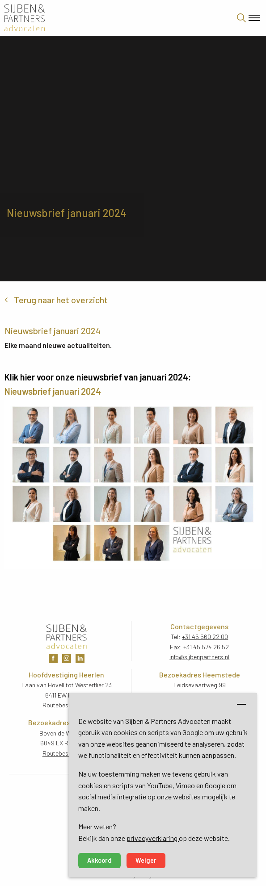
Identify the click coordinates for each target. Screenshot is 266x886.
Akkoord (99, 860)
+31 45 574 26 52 (206, 647)
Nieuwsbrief (28, 391)
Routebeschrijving (66, 705)
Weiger (145, 860)
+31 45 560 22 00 (205, 636)
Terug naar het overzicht (61, 300)
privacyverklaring (153, 838)
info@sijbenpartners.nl (199, 656)
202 (87, 391)
